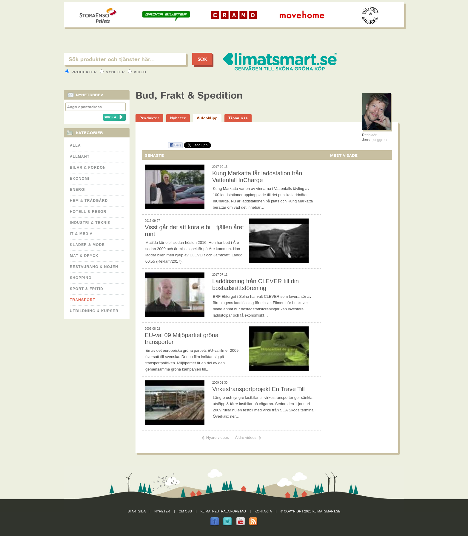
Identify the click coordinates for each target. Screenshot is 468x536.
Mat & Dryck (84, 256)
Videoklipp (207, 118)
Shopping (81, 278)
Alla (75, 145)
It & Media (81, 234)
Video (137, 72)
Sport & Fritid (86, 289)
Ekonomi (80, 178)
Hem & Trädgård (89, 201)
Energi (78, 190)
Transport (82, 300)
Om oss (185, 511)
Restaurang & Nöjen (94, 267)
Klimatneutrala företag (223, 511)
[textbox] (125, 59)
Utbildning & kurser (94, 311)
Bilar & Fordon (88, 167)
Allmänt (80, 156)
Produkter (81, 72)
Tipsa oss (238, 118)
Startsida (137, 511)
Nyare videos (217, 437)
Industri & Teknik (90, 223)
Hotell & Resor (88, 212)
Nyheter (113, 72)
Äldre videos (246, 437)
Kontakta (263, 511)
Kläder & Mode (87, 245)
